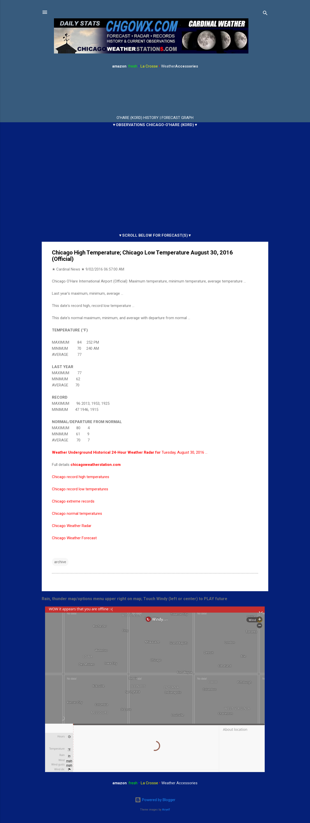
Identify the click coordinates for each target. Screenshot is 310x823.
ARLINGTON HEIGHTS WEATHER (155, 92)
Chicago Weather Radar (71, 525)
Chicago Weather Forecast (74, 538)
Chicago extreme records (73, 501)
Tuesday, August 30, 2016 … (129, 452)
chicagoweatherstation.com (96, 464)
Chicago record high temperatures (80, 477)
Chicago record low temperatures (80, 489)
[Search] (265, 14)
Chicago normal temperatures (77, 513)
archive (60, 562)
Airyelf (166, 809)
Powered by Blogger (155, 800)
